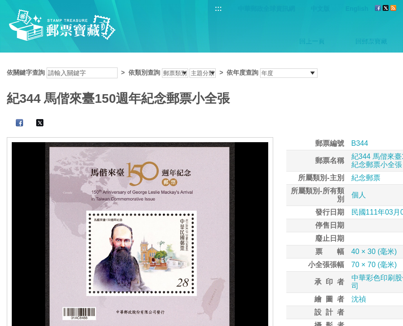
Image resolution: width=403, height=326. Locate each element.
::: (218, 8)
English (357, 8)
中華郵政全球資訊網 (266, 8)
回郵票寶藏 (371, 41)
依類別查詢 (144, 72)
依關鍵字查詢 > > (162, 72)
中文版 (320, 8)
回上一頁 (312, 41)
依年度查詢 (242, 72)
